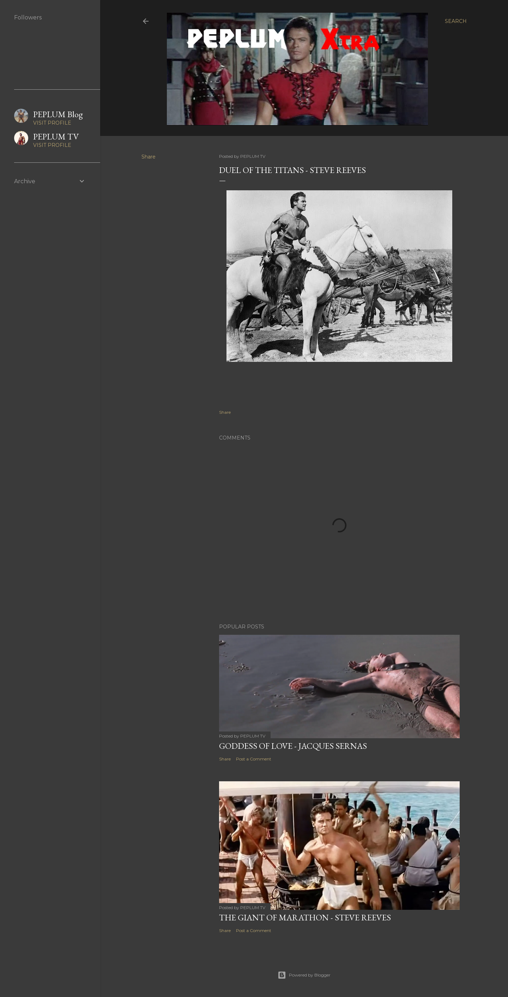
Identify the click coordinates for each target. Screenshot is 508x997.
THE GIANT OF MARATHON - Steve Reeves (305, 917)
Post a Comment (253, 759)
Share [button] (148, 157)
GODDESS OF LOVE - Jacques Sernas (293, 745)
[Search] (456, 21)
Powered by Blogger (304, 975)
